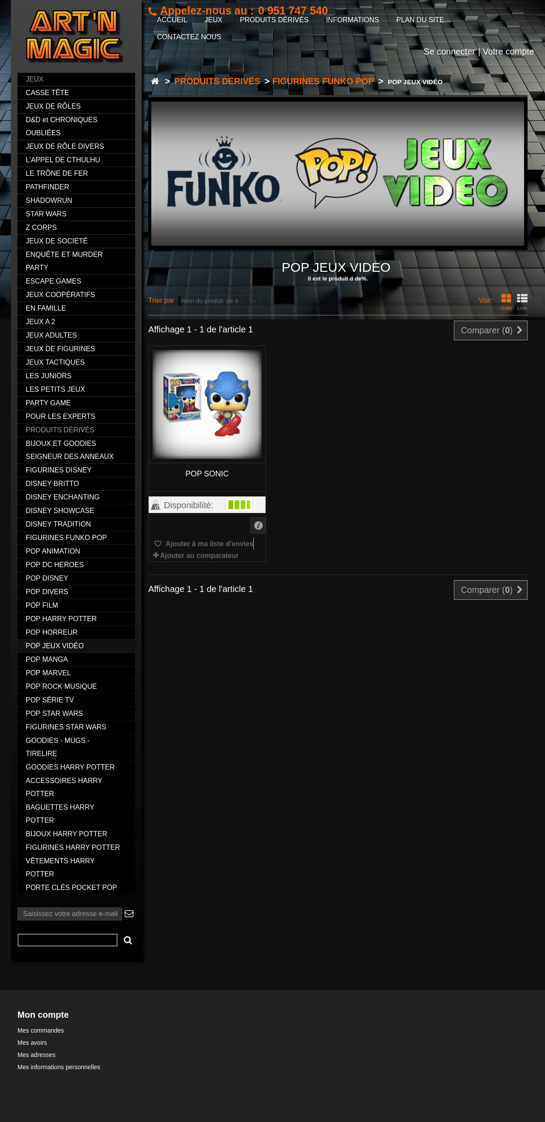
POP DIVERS (47, 591)
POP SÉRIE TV (50, 700)
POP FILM (42, 605)
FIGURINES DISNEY (59, 470)
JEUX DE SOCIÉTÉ (57, 241)
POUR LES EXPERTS (60, 416)
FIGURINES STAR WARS (66, 727)
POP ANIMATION (53, 551)
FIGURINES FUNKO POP (66, 537)
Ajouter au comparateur (199, 555)
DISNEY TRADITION (58, 524)
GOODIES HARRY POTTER (70, 767)
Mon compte (43, 1014)
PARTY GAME (48, 403)
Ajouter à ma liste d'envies (208, 543)
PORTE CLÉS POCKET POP (71, 887)
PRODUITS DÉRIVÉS (60, 430)
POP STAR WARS (54, 713)
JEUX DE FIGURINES (60, 348)
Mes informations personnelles (58, 1067)
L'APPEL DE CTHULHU (63, 160)
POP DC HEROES (55, 564)
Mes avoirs (32, 1042)
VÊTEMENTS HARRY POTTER (60, 867)
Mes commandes (40, 1030)
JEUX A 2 (40, 321)
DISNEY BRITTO (52, 483)
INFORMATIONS (352, 20)
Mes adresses (36, 1054)
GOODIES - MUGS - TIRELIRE (58, 747)
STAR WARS (46, 214)
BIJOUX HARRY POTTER (66, 834)
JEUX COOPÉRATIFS (60, 294)
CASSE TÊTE (47, 92)
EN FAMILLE (46, 308)
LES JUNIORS (49, 376)
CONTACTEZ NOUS (189, 37)
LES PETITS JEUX (55, 389)
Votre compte (508, 51)
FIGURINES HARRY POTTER (73, 847)
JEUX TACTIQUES (55, 362)
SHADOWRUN (49, 200)
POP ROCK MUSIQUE (61, 686)
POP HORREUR (52, 632)
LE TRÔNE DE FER (57, 173)
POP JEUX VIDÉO (55, 646)
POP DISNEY (47, 578)
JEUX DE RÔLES (53, 106)
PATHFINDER (47, 187)
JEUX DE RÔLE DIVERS (65, 146)
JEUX (35, 79)
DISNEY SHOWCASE (60, 510)
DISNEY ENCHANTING (63, 497)
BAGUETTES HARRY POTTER (60, 814)
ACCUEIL (172, 20)
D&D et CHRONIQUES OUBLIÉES (61, 126)
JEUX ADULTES (51, 335)
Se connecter (449, 51)
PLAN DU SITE (420, 20)
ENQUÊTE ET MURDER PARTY (64, 261)
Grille (506, 302)
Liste (522, 302)
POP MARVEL (48, 673)
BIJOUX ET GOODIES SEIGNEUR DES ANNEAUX (70, 450)
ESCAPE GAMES (53, 281)
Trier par (161, 300)
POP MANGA (47, 659)
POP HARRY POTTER (61, 619)
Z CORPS (41, 227)
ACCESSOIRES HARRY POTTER (64, 787)
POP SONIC (207, 473)
